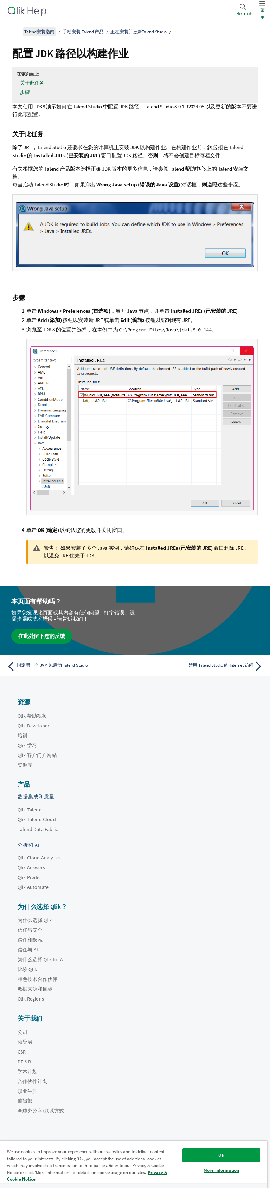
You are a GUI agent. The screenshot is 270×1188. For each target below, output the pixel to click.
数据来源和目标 (35, 989)
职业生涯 (28, 1091)
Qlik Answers (31, 867)
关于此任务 (32, 83)
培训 (22, 735)
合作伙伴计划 (32, 1081)
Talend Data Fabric (38, 829)
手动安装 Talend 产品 (83, 32)
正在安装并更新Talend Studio (138, 32)
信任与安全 (30, 930)
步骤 (25, 92)
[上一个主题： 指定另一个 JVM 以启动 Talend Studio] (69, 666)
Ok (221, 1155)
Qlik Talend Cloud (37, 819)
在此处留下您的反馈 (41, 636)
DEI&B (24, 1061)
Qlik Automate (33, 887)
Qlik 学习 (27, 745)
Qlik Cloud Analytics (39, 857)
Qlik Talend (30, 809)
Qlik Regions (31, 999)
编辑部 (25, 1101)
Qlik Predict (30, 877)
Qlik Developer (33, 725)
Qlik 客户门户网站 (37, 755)
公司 (22, 1032)
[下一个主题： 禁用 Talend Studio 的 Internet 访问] (201, 666)
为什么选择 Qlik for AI (41, 959)
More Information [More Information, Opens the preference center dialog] (221, 1170)
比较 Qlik (27, 969)
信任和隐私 (30, 940)
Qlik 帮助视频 (32, 716)
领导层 (25, 1042)
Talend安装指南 (39, 32)
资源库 (25, 765)
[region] (133, 1164)
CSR (22, 1052)
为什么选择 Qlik (35, 920)
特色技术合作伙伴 (37, 979)
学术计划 (28, 1071)
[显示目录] (14, 31)
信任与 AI (28, 949)
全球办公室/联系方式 (41, 1111)
